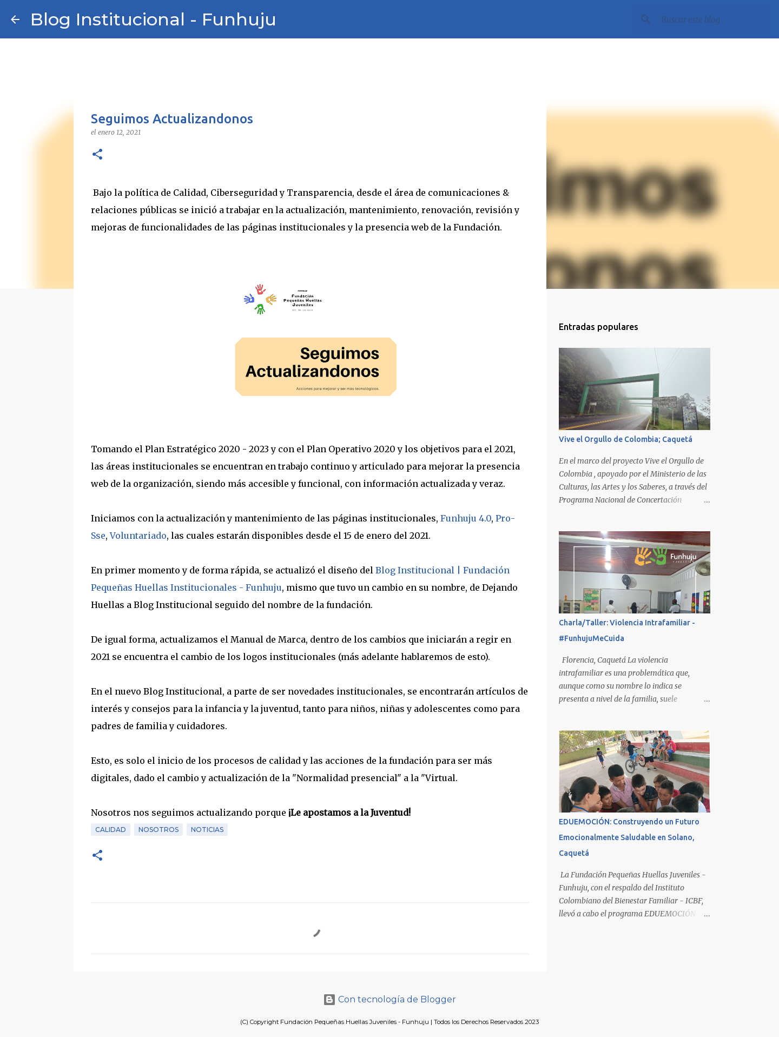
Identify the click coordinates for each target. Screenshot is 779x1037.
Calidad (110, 829)
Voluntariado (138, 535)
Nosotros (158, 829)
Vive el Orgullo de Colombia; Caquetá (625, 439)
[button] (97, 155)
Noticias (207, 829)
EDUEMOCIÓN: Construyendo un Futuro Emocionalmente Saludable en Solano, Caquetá (629, 837)
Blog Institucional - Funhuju (153, 19)
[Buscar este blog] (713, 19)
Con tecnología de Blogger (389, 999)
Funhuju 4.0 (465, 518)
